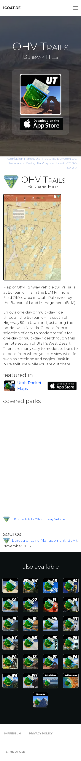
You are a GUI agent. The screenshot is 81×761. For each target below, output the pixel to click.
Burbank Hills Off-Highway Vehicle (39, 519)
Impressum (12, 733)
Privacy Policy (40, 733)
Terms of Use (14, 751)
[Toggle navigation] (75, 8)
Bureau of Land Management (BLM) (44, 540)
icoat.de (12, 8)
